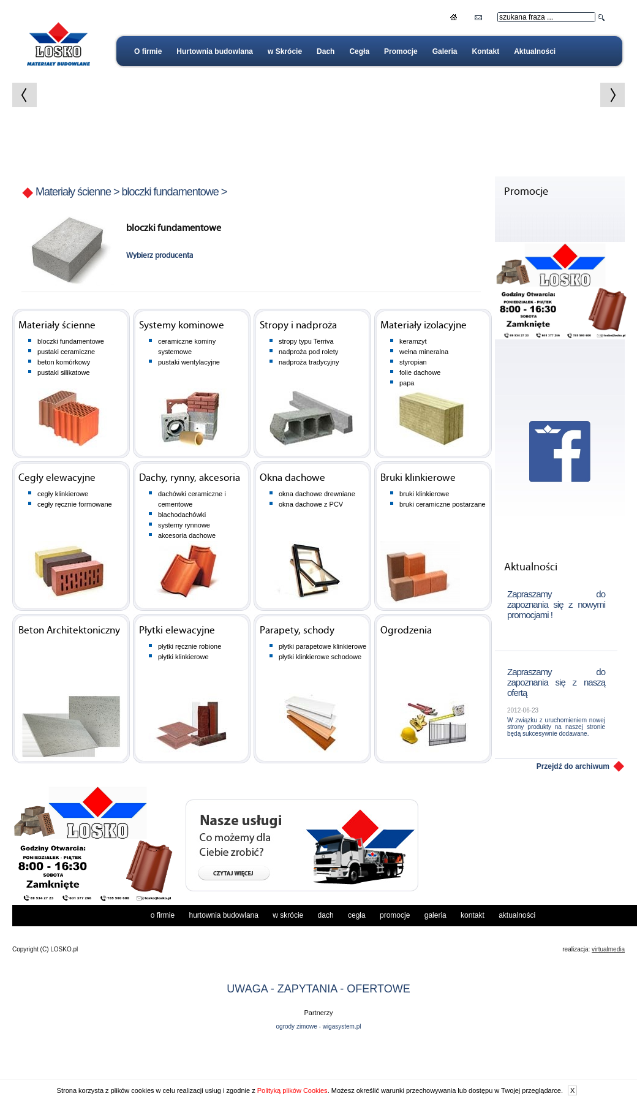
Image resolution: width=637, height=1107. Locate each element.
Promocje (401, 51)
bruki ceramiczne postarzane (442, 504)
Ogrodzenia (406, 630)
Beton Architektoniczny (69, 630)
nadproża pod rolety (308, 351)
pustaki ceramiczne (66, 351)
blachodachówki (182, 514)
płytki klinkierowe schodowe (320, 656)
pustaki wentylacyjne (189, 362)
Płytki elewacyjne (177, 630)
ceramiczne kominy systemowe (187, 346)
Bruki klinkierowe (418, 478)
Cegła (359, 51)
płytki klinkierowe (183, 656)
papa (406, 383)
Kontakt (485, 51)
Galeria (445, 51)
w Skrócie (285, 51)
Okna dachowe (292, 478)
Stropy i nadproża (298, 325)
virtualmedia (608, 1026)
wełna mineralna (423, 351)
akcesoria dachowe (187, 535)
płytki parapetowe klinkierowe (322, 646)
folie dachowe (419, 372)
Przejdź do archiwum (573, 766)
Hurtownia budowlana (214, 51)
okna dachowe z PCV (311, 504)
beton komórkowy (63, 362)
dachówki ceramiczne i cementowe (192, 499)
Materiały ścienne (73, 192)
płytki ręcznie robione (189, 646)
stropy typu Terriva (306, 341)
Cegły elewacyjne (57, 478)
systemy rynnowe (184, 525)
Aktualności (535, 51)
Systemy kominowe (181, 325)
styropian (413, 362)
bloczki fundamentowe (170, 192)
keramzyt (413, 341)
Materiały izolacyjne (423, 325)
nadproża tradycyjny (309, 362)
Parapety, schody (297, 630)
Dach (325, 51)
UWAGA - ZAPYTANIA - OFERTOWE (318, 1066)
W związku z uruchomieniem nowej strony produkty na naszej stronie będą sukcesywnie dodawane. (556, 727)
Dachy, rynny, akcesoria (189, 478)
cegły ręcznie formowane (74, 504)
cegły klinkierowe (62, 493)
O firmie (148, 51)
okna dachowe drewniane (317, 493)
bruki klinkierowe (424, 493)
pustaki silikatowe (63, 372)
